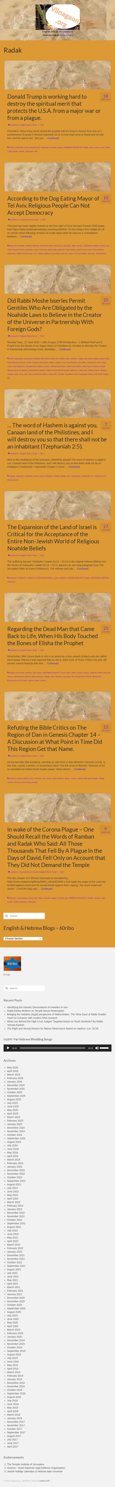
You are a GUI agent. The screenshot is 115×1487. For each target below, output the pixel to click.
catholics (73, 359)
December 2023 (16, 1170)
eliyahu (79, 246)
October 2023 (14, 1177)
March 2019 (13, 1372)
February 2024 (15, 1163)
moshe (73, 778)
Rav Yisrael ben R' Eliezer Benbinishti (86, 677)
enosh (29, 363)
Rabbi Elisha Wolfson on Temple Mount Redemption (35, 1010)
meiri (98, 363)
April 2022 (12, 1241)
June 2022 (13, 1234)
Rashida (58, 677)
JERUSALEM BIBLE (45, 578)
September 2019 (16, 1351)
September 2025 (16, 1095)
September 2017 (16, 1432)
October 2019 (14, 1347)
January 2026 (14, 1081)
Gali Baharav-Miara (91, 246)
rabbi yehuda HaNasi (22, 677)
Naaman (93, 673)
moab (103, 363)
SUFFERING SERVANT (99, 578)
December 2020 (16, 1297)
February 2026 (15, 1078)
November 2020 (16, 1301)
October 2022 (14, 1219)
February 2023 (15, 1205)
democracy (58, 246)
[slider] (52, 1048)
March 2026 (13, 1074)
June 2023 (13, 1191)
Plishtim (57, 476)
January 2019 (14, 1379)
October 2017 (14, 1428)
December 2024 (16, 1127)
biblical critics (28, 778)
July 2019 (12, 1358)
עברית (7, 974)
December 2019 (16, 1340)
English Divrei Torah (28, 125)
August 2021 (14, 1269)
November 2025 (16, 1088)
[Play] (8, 1048)
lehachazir (45, 147)
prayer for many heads (66, 250)
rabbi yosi (74, 370)
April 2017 (12, 1446)
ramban (10, 374)
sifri (55, 374)
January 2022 (14, 1251)
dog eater (67, 246)
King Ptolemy (72, 363)
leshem (61, 778)
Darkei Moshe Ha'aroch (16, 363)
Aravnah (12, 898)
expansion (13, 578)
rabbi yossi (83, 370)
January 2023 (14, 1209)
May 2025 (12, 1110)
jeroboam (29, 250)
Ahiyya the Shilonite (17, 246)
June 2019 (13, 1361)
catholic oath (64, 359)
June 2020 (13, 1319)
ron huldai (55, 254)
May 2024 (12, 1152)
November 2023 (16, 1173)
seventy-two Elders (40, 374)
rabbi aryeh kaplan (74, 366)
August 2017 (14, 1436)
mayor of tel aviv (40, 250)
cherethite (28, 476)
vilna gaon (29, 151)
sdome (30, 680)
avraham (28, 673)
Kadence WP (44, 1481)
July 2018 (12, 1400)
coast (41, 476)
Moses (67, 778)
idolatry (58, 363)
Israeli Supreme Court (15, 250)
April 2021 (12, 1283)
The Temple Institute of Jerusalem (25, 1464)
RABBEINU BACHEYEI (73, 147)
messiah (53, 147)
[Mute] (97, 1048)
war (35, 151)
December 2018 (16, 1382)
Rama (96, 370)
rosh (25, 374)
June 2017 (13, 1443)
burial (39, 673)
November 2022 (16, 1216)
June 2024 (13, 1149)
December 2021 (16, 1255)
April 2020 (12, 1326)
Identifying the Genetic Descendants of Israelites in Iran (37, 1007)
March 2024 (13, 1159)
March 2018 (13, 1414)
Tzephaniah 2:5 (87, 476)
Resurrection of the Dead (17, 680)
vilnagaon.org (66, 31)
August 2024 (14, 1141)
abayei (11, 673)
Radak (85, 147)
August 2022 (14, 1227)
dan (44, 778)
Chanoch (38, 778)
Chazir (11, 147)
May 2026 (12, 1067)
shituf (50, 374)
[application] (57, 1048)
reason (97, 147)
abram (19, 778)
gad (35, 898)
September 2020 (16, 1308)
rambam (103, 370)
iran (107, 246)
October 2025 (14, 1092)
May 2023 (12, 1195)
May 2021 (12, 1280)
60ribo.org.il (66, 34)
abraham (12, 778)
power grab (52, 250)
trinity (90, 374)
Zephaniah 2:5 (13, 480)
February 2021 (15, 1290)
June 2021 (13, 1276)
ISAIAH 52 (22, 578)
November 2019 (16, 1343)
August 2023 (14, 1184)
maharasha (91, 363)
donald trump (35, 147)
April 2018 (12, 1411)
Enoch (49, 778)
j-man (64, 363)
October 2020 (14, 1304)
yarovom (91, 254)
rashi (91, 147)
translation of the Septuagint (76, 374)
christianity (19, 147)
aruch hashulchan (16, 359)
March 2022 (13, 1244)
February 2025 (15, 1120)
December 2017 (16, 1421)
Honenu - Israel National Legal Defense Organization (36, 1467)
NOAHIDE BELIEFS (75, 578)
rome (102, 147)
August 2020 (14, 1312)
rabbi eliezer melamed (91, 366)
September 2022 (16, 1223)
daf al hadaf (104, 359)
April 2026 (12, 1071)
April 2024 (12, 1156)
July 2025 (12, 1103)
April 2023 (12, 1198)
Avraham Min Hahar (41, 359)
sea (68, 476)
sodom (36, 680)
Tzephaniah (75, 476)
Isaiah (40, 898)
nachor (80, 778)
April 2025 (12, 1113)
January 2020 (14, 1336)
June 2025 (13, 1106)
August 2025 (14, 1099)
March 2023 (13, 1202)
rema (21, 374)
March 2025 (13, 1117)
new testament (19, 366)
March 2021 (13, 1287)
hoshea (102, 246)
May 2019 (12, 1365)
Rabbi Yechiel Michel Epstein (58, 370)
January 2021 (14, 1294)
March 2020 (13, 1329)
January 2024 (14, 1166)
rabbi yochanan (37, 677)
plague (60, 147)
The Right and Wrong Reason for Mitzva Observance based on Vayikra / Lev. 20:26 (52, 1028)
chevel (36, 476)
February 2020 (15, 1333)
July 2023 (12, 1188)
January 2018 (14, 1418)
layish (55, 778)
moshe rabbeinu (60, 578)
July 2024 (12, 1145)
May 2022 (12, 1237)
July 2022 (12, 1230)
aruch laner (28, 359)
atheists (29, 246)
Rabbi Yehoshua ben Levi (27, 254)
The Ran (60, 374)
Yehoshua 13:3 (100, 476)
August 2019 (14, 1354)
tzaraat (43, 680)
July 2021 (12, 1273)
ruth (29, 374)
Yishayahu (11, 582)
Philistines (49, 476)
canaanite (20, 476)
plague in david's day (59, 898)
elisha (73, 673)
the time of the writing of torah (26, 782)
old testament (30, 366)
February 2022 (15, 1248)
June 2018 (13, 1404)
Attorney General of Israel (43, 246)
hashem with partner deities (43, 363)
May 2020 (12, 1322)
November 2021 (16, 1258)
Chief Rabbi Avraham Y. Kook (53, 673)
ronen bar (64, 254)
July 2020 (12, 1315)
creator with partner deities (88, 359)
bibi (34, 673)
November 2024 (16, 1131)
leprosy (86, 673)
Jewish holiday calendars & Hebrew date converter (35, 1471)
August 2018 (14, 1397)
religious (47, 254)
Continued (53, 138)
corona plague (22, 898)
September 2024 (16, 1138)
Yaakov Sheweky (20, 902)
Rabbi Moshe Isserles (37, 370)
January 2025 (14, 1124)
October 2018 (14, 1390)
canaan (12, 476)
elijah (74, 246)
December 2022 (16, 1212)
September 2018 (16, 1393)
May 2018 (12, 1407)
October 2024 (14, 1134)
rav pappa (67, 677)
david (26, 147)
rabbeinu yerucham (58, 366)
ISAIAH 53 (31, 578)
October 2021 (14, 1262)
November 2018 (16, 1386)
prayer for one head (83, 250)
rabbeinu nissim (43, 366)
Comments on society (29, 220)
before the (54, 359)
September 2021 (16, 1265)
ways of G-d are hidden (78, 254)
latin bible (82, 363)
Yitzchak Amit (101, 254)
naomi (9, 366)
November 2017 (16, 1425)
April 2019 (12, 1368)
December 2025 (16, 1085)
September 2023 (16, 1180)
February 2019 (15, 1375)
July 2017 (12, 1439)
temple (21, 151)
